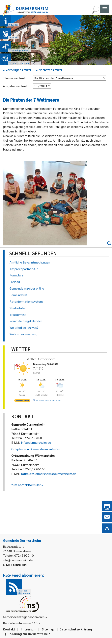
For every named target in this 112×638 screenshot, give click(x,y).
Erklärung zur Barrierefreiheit (29, 634)
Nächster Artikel (49, 70)
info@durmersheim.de (36, 442)
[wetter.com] (22, 401)
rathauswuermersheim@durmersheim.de (48, 474)
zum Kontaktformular (26, 485)
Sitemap (48, 629)
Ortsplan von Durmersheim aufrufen (35, 449)
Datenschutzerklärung (76, 629)
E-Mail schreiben (15, 564)
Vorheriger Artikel (17, 70)
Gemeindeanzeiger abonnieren (23, 617)
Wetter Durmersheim (41, 359)
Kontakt (9, 629)
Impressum (28, 629)
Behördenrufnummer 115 (20, 623)
